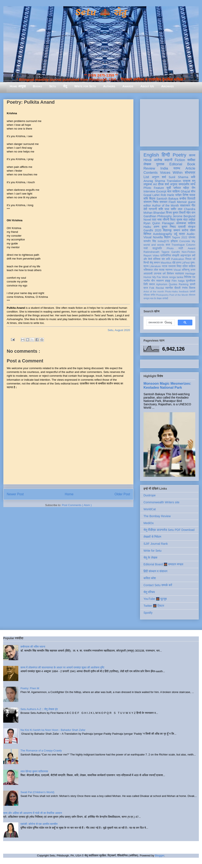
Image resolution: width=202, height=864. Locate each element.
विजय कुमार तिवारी (176, 212)
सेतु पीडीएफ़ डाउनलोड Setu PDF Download (169, 529)
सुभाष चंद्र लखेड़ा (185, 219)
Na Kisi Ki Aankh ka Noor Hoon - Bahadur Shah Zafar (52, 729)
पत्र (154, 219)
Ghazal (185, 191)
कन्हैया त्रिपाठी (187, 198)
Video (156, 255)
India (164, 168)
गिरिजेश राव (189, 277)
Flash (172, 202)
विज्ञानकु (167, 230)
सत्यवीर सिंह (150, 241)
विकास (192, 287)
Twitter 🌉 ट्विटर (154, 605)
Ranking (183, 284)
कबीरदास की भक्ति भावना (32, 646)
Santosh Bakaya (167, 198)
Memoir (182, 202)
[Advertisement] (169, 122)
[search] (160, 323)
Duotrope (150, 495)
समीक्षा (191, 160)
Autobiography (162, 234)
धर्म (164, 273)
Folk (151, 287)
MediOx (149, 523)
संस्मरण (148, 202)
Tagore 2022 (179, 237)
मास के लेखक (156, 298)
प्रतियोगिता (165, 255)
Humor (148, 277)
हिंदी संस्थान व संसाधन (155, 571)
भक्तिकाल (148, 269)
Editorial (175, 164)
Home (69, 494)
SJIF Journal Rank (156, 543)
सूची (168, 187)
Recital (160, 287)
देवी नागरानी (150, 209)
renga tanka (176, 277)
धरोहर (178, 195)
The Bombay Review (157, 516)
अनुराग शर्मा (159, 177)
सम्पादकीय (183, 184)
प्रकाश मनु (189, 181)
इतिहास (174, 241)
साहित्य (191, 223)
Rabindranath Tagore (156, 251)
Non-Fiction (188, 251)
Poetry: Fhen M (29, 688)
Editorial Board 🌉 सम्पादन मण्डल (163, 564)
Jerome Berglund (184, 216)
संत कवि (166, 259)
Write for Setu (85, 86)
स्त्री (180, 248)
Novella (158, 237)
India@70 (163, 241)
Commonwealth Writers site (161, 502)
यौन (153, 280)
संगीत (152, 295)
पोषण (192, 230)
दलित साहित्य (188, 266)
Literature (155, 266)
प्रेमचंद (192, 237)
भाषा (159, 219)
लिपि (146, 284)
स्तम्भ (176, 168)
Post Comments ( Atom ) (77, 505)
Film (174, 280)
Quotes (173, 284)
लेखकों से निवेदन (152, 536)
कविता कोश (150, 578)
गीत (193, 205)
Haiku (147, 226)
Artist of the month (154, 291)
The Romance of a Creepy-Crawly (41, 750)
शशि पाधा (163, 209)
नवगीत (147, 280)
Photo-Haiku (171, 291)
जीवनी (166, 219)
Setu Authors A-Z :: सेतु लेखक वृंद (39, 709)
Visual (177, 269)
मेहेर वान (190, 212)
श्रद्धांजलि (157, 248)
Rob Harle (167, 195)
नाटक (164, 266)
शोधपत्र (190, 173)
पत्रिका (147, 295)
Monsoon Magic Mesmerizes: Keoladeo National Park (167, 385)
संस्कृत (191, 226)
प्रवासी (182, 226)
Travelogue (178, 244)
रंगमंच (184, 287)
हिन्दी (166, 155)
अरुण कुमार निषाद (164, 226)
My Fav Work (160, 277)
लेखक (147, 164)
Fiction (180, 160)
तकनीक (169, 287)
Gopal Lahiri (152, 195)
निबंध (155, 202)
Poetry (179, 155)
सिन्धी (146, 262)
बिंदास (152, 198)
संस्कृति (175, 255)
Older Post (122, 494)
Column (190, 244)
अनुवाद (173, 184)
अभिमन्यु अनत (188, 269)
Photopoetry (162, 295)
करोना (185, 230)
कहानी (168, 160)
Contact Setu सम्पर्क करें (158, 585)
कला (168, 244)
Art (155, 184)
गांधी (146, 248)
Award (191, 248)
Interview (149, 191)
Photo (170, 248)
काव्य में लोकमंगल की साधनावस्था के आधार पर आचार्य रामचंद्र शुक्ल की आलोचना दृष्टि (62, 667)
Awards (127, 86)
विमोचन (170, 273)
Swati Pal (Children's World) (37, 792)
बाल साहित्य (173, 191)
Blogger (159, 855)
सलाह (162, 269)
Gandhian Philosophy (158, 216)
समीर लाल (176, 209)
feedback (184, 291)
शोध (193, 191)
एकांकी (192, 291)
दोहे (173, 262)
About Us (147, 86)
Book (191, 164)
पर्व (194, 259)
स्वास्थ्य (169, 269)
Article (190, 168)
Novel (147, 219)
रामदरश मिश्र (175, 266)
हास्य (178, 262)
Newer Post (15, 494)
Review (149, 168)
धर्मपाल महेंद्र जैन (184, 187)
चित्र (172, 219)
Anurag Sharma (154, 181)
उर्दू (175, 234)
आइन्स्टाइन (185, 255)
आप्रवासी (148, 273)
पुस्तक (160, 164)
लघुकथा (148, 184)
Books (37, 86)
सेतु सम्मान (155, 262)
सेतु (65, 86)
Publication (177, 259)
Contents (151, 173)
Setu (52, 86)
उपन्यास (157, 273)
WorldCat (150, 509)
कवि (193, 177)
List (146, 177)
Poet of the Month (178, 295)
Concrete (184, 241)
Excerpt (161, 191)
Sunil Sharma (178, 177)
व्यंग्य (192, 184)
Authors (109, 86)
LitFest (186, 262)
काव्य (192, 155)
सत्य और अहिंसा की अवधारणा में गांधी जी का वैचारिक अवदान (32, 813)
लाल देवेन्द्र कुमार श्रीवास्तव (34, 771)
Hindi (148, 160)
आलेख (158, 160)
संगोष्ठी (165, 298)
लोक (156, 269)
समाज (152, 284)
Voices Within (171, 173)
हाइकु (167, 280)
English (151, 155)
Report (148, 255)
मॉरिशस (156, 259)
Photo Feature (154, 187)
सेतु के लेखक (150, 557)
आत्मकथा (181, 223)
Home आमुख (18, 86)
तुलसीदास (190, 280)
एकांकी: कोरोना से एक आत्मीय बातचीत (38, 824)
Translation (174, 181)
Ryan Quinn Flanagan (159, 223)
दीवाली (177, 287)
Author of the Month (165, 205)
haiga (181, 280)
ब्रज (146, 287)
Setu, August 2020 (119, 330)
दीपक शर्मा (163, 184)
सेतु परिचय (149, 592)
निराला (188, 259)
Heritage (190, 273)
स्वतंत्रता (179, 273)
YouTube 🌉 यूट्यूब (155, 598)
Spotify (148, 612)
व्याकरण (160, 280)
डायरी (192, 284)
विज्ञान (167, 237)
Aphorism (161, 284)
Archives (167, 86)
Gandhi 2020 (152, 230)
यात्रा (182, 234)
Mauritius (166, 262)
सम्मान (176, 230)
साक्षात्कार (185, 205)
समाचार (163, 202)
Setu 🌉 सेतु (101, 12)
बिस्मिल (147, 234)
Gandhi (175, 251)
